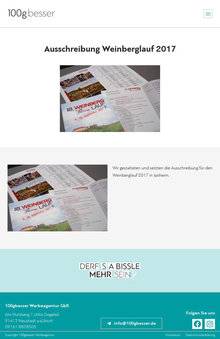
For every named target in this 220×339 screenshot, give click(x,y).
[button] (208, 13)
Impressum (173, 335)
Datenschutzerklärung (200, 335)
